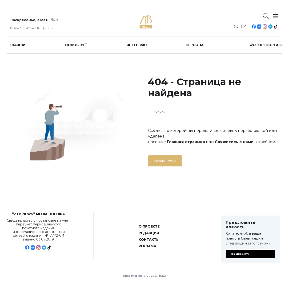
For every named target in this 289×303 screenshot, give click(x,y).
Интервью (136, 45)
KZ (243, 26)
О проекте (149, 226)
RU (235, 26)
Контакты (149, 239)
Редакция (149, 233)
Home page (165, 161)
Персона (195, 45)
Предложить (240, 254)
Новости (74, 45)
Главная (18, 45)
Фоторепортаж (265, 45)
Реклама (147, 246)
